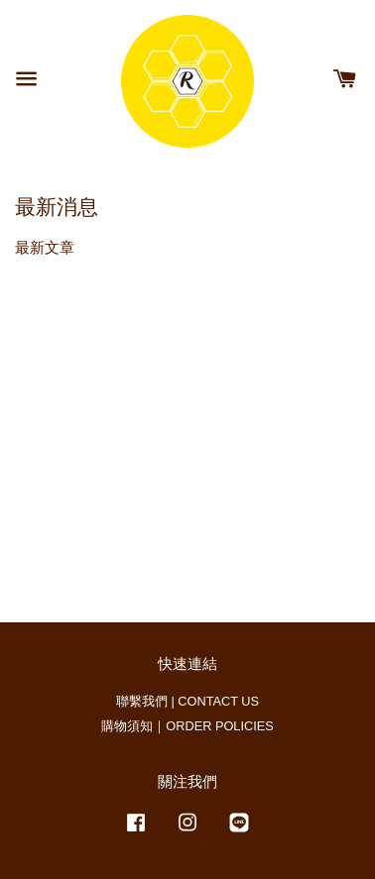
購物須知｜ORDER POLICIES (187, 725)
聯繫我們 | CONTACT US (187, 701)
